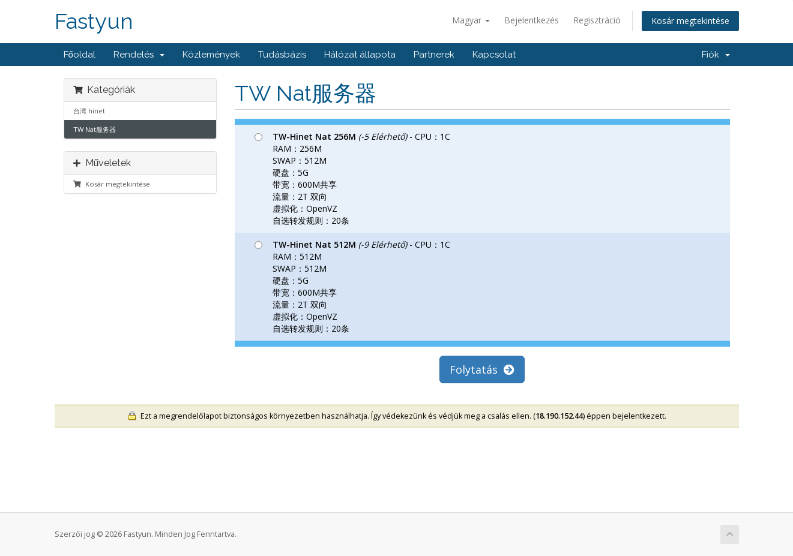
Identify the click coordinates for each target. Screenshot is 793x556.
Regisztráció (597, 20)
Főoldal (79, 54)
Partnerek (434, 54)
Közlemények (211, 54)
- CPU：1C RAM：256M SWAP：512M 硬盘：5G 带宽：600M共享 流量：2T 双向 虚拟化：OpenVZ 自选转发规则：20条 (352, 178)
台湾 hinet (89, 110)
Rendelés (138, 54)
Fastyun (94, 21)
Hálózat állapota (360, 54)
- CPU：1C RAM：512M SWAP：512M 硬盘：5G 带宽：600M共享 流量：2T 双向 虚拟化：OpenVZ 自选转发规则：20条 (352, 286)
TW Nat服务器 (94, 129)
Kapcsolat (494, 54)
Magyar (471, 20)
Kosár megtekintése (690, 20)
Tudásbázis (282, 54)
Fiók (716, 54)
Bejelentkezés (531, 20)
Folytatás (482, 369)
